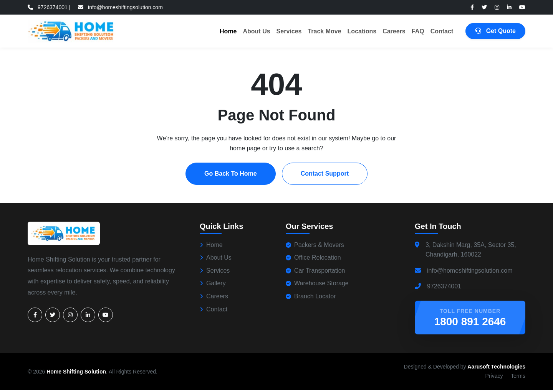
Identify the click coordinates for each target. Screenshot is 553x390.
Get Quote (495, 31)
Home (228, 31)
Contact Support (325, 173)
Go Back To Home (230, 173)
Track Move (324, 31)
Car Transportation (315, 270)
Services (289, 31)
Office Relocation (313, 257)
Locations (362, 31)
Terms (518, 376)
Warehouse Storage (317, 283)
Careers (394, 31)
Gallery (213, 283)
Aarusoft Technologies (496, 367)
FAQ (418, 31)
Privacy (494, 376)
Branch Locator (311, 296)
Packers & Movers (315, 245)
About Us (256, 31)
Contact (442, 31)
